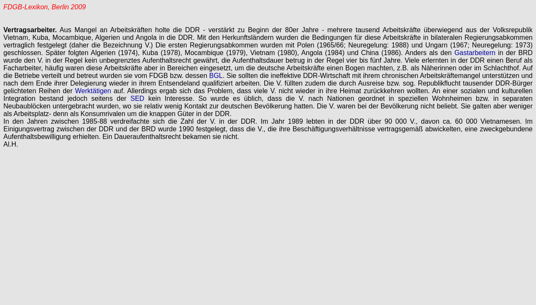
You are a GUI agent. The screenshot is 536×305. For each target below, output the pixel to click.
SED (137, 98)
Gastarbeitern (474, 52)
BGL (216, 75)
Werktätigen (93, 90)
